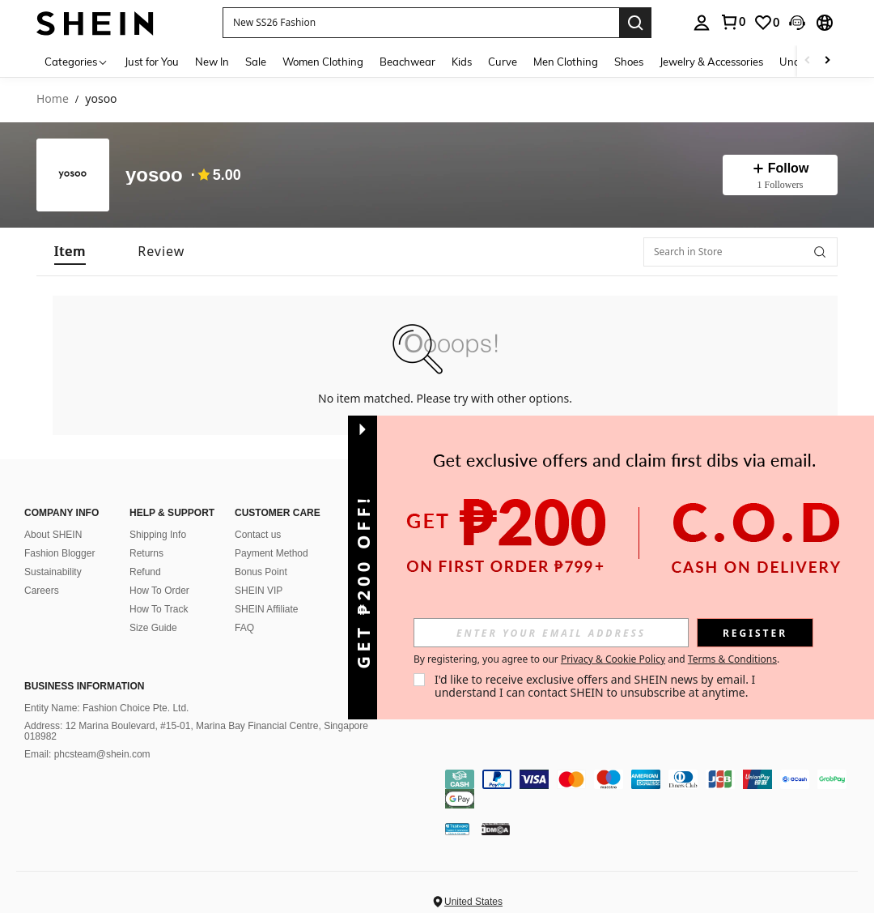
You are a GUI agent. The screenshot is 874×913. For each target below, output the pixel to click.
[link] (732, 22)
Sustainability (53, 572)
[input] (551, 632)
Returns (146, 553)
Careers (41, 590)
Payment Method (271, 553)
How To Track (158, 609)
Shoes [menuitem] (628, 61)
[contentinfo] (655, 789)
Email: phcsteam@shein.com (87, 754)
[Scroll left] (807, 61)
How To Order (159, 590)
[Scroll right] (827, 61)
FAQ (244, 628)
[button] (421, 22)
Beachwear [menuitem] (407, 61)
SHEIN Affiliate (266, 609)
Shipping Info (157, 534)
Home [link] (52, 99)
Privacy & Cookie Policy (613, 659)
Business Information (84, 686)
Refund (145, 572)
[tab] (70, 251)
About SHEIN (53, 534)
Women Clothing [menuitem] (322, 61)
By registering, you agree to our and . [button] (596, 659)
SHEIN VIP (258, 590)
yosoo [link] (101, 99)
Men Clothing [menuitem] (565, 61)
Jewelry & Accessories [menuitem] (711, 61)
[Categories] (76, 61)
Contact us (258, 534)
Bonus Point (261, 572)
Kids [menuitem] (462, 61)
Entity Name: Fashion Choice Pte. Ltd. (106, 708)
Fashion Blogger (59, 553)
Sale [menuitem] (255, 61)
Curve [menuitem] (502, 61)
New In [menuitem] (212, 61)
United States (473, 901)
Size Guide (153, 628)
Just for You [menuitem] (152, 61)
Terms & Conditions (732, 659)
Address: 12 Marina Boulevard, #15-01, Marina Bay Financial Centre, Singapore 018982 (196, 731)
